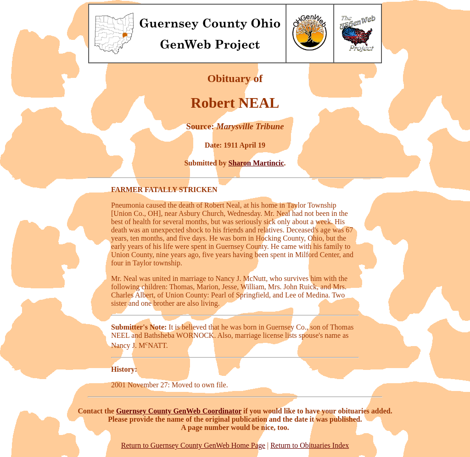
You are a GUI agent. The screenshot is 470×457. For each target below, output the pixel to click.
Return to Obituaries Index (309, 445)
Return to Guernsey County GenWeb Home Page (193, 445)
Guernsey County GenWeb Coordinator (178, 411)
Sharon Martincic (256, 163)
